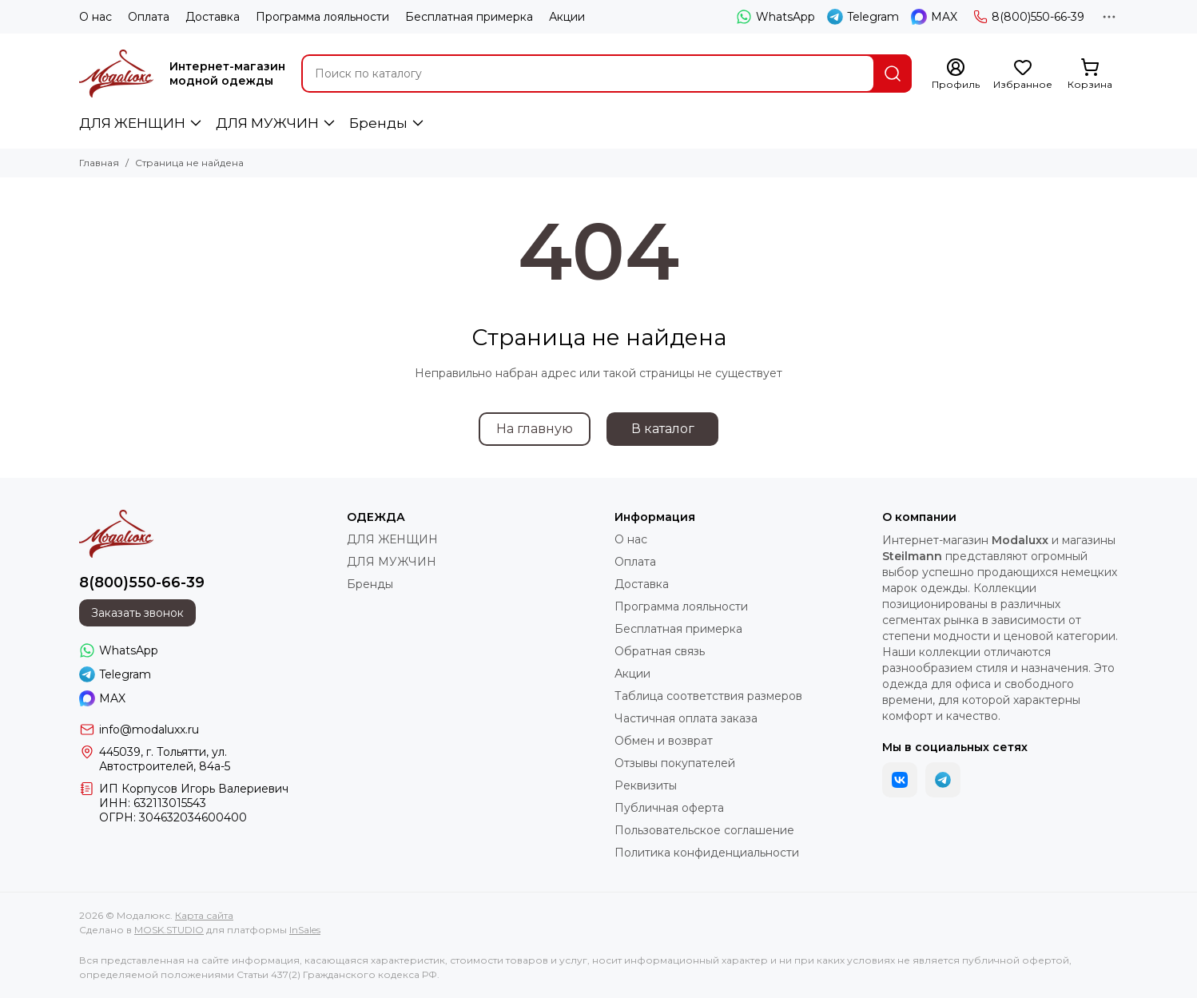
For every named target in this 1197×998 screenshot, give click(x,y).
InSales (304, 930)
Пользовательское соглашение (704, 830)
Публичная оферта (669, 808)
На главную (534, 428)
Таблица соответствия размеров (708, 696)
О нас (95, 17)
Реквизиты (645, 785)
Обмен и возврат (663, 741)
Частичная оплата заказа (686, 718)
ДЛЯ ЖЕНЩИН (132, 123)
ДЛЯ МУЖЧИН (267, 123)
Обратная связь (659, 651)
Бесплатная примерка (469, 17)
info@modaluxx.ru (149, 729)
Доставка (212, 17)
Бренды (378, 123)
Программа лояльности (322, 17)
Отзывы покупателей (674, 763)
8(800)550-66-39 (1028, 17)
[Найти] (892, 73)
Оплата (148, 17)
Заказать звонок (137, 613)
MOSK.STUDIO (169, 930)
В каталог (662, 428)
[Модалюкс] (116, 73)
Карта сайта (204, 915)
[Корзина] (1090, 74)
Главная (99, 163)
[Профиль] (956, 74)
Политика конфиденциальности (706, 852)
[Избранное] (1022, 74)
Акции (567, 17)
